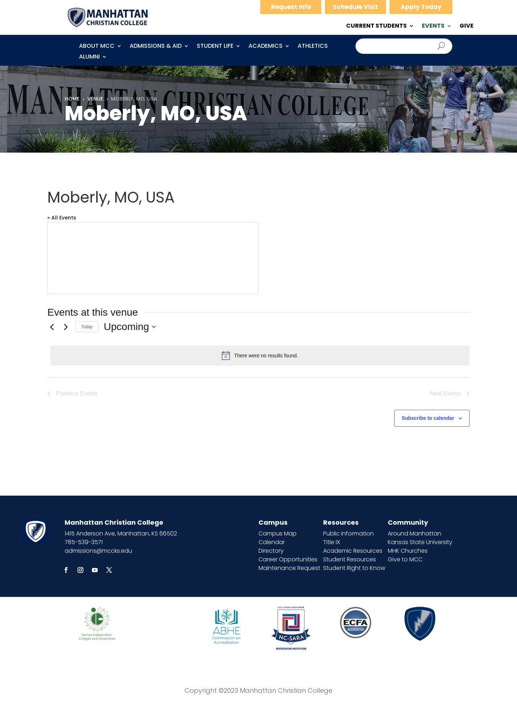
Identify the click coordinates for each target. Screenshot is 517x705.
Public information (348, 533)
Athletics (313, 46)
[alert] (260, 355)
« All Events (61, 217)
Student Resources (349, 559)
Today (87, 326)
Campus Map (277, 533)
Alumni (89, 57)
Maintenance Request (289, 568)
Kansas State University (420, 542)
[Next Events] (65, 327)
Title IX (331, 542)
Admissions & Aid (156, 46)
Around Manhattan (414, 533)
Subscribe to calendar (428, 418)
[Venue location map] (153, 258)
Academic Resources (352, 551)
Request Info (291, 7)
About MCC (97, 46)
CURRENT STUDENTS (376, 26)
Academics (265, 46)
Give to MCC (405, 559)
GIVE (467, 26)
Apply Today (421, 7)
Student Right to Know (354, 568)
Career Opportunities (287, 559)
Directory (271, 551)
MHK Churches (408, 551)
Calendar (271, 542)
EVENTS (433, 26)
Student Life (215, 46)
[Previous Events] (51, 327)
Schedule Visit (355, 7)
